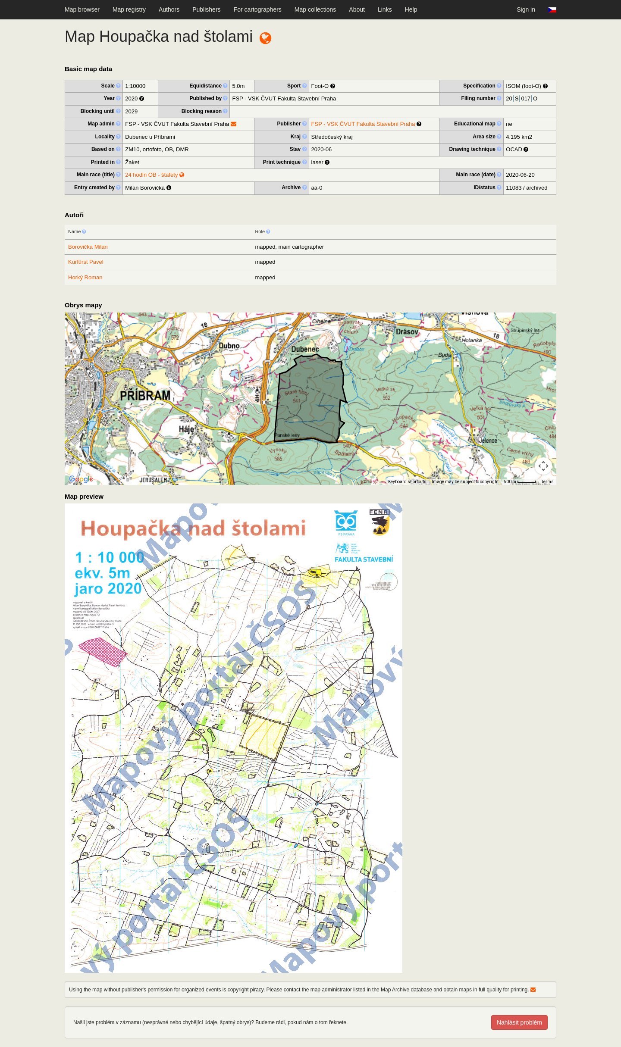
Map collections (315, 9)
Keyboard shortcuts (407, 481)
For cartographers (258, 9)
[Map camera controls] (543, 466)
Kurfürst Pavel (86, 262)
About (357, 9)
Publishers (206, 9)
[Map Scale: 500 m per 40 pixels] (520, 482)
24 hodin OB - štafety (154, 175)
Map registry (129, 9)
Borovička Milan (88, 247)
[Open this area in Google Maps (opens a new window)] (81, 479)
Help (411, 9)
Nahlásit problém (519, 1022)
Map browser (82, 9)
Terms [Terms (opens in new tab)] (547, 481)
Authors (169, 9)
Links (385, 9)
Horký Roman (85, 277)
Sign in (526, 9)
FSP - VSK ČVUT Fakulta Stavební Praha (363, 124)
